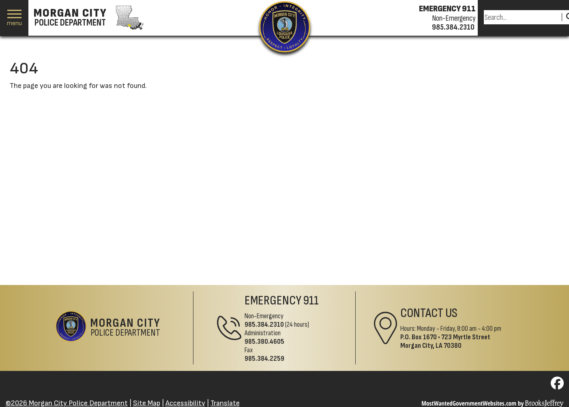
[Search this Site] (521, 17)
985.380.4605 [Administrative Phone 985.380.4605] (264, 341)
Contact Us (428, 313)
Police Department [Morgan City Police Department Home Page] (125, 328)
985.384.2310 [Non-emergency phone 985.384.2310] (453, 27)
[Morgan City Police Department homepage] (87, 18)
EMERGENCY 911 (447, 9)
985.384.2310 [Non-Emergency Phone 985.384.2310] (264, 324)
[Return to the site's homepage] (284, 27)
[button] (14, 18)
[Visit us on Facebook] (557, 385)
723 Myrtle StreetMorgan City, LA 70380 (445, 341)
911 (311, 300)
